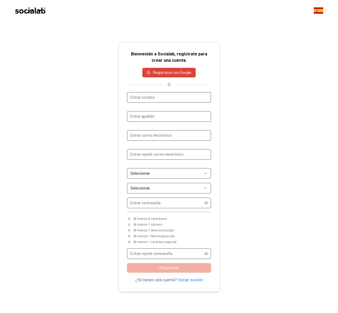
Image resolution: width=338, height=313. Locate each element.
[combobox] (169, 173)
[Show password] (206, 203)
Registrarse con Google (169, 72)
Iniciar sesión (190, 279)
